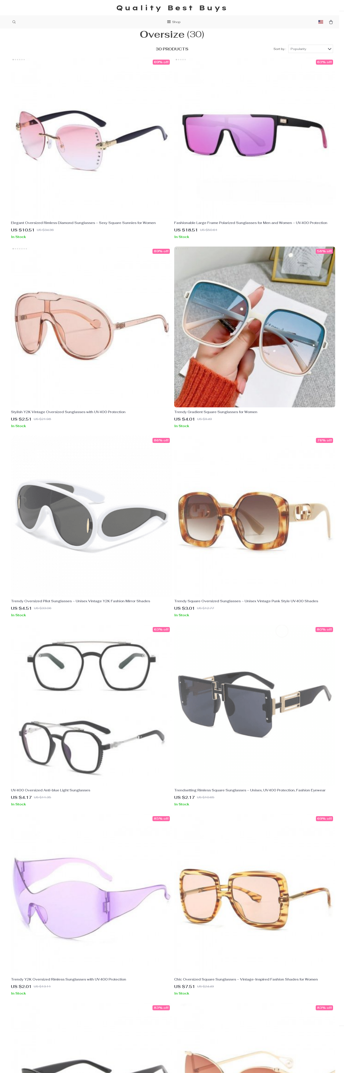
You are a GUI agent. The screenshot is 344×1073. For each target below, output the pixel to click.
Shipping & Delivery (204, 1002)
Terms (145, 1064)
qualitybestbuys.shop (274, 987)
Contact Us (128, 994)
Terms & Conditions (135, 1009)
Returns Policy (200, 1009)
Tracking (195, 1016)
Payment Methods (203, 994)
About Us (127, 987)
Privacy (156, 1064)
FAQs (192, 987)
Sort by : (280, 60)
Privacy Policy (131, 1002)
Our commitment (270, 1017)
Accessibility (172, 1064)
